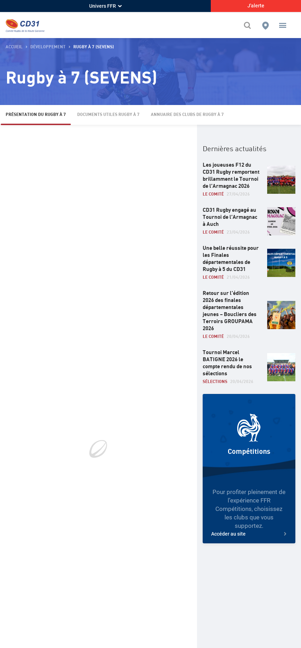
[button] (282, 25)
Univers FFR (105, 6)
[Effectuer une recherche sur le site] (249, 25)
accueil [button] (14, 47)
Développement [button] (48, 47)
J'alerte (255, 5)
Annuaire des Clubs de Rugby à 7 (187, 114)
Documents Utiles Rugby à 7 (108, 114)
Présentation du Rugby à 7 (36, 114)
